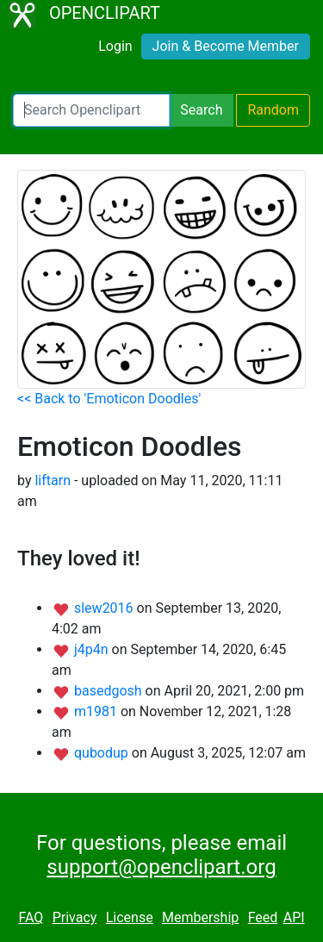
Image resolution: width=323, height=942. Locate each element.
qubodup (103, 753)
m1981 (97, 711)
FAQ (30, 917)
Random (273, 110)
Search (201, 110)
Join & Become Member (225, 46)
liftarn (52, 480)
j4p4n (93, 649)
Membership (200, 917)
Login (115, 46)
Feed (263, 917)
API (294, 917)
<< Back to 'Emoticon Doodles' (109, 398)
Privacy (75, 917)
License (129, 917)
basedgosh (110, 691)
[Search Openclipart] (91, 110)
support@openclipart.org (161, 867)
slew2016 (105, 608)
